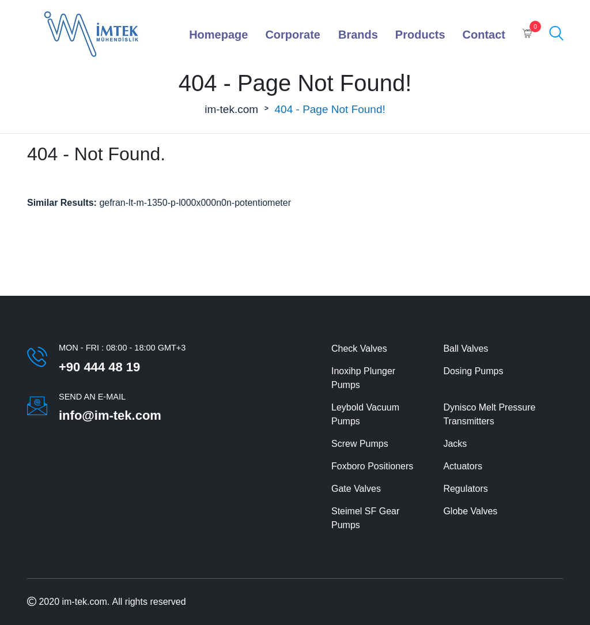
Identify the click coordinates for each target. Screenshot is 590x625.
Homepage (218, 34)
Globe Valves (470, 511)
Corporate (292, 34)
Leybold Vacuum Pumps (365, 414)
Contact (484, 34)
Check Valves (359, 348)
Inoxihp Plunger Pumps (363, 378)
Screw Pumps (359, 444)
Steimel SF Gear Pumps (365, 518)
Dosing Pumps (473, 371)
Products (420, 34)
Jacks (455, 444)
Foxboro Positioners (372, 466)
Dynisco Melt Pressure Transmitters (489, 414)
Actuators (462, 466)
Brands (358, 34)
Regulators (465, 489)
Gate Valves (356, 489)
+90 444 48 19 (99, 367)
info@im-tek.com (110, 415)
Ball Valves (465, 348)
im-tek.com (231, 109)
